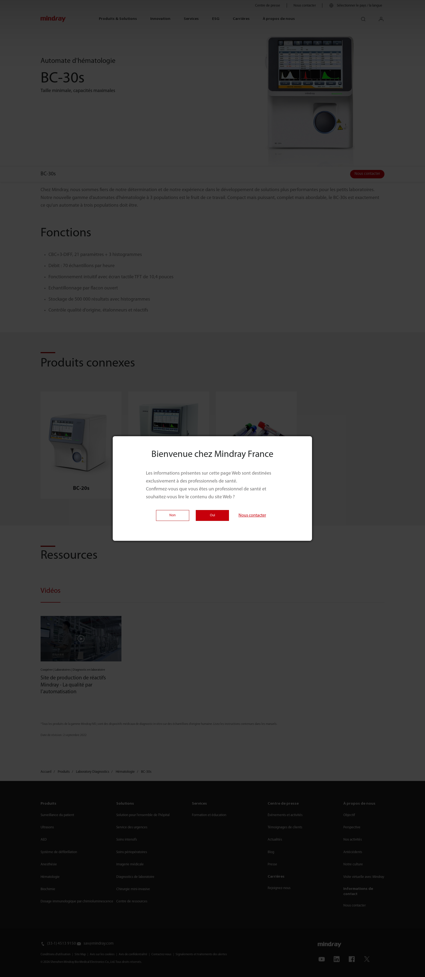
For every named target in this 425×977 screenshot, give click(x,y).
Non (172, 515)
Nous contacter (252, 515)
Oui (212, 515)
